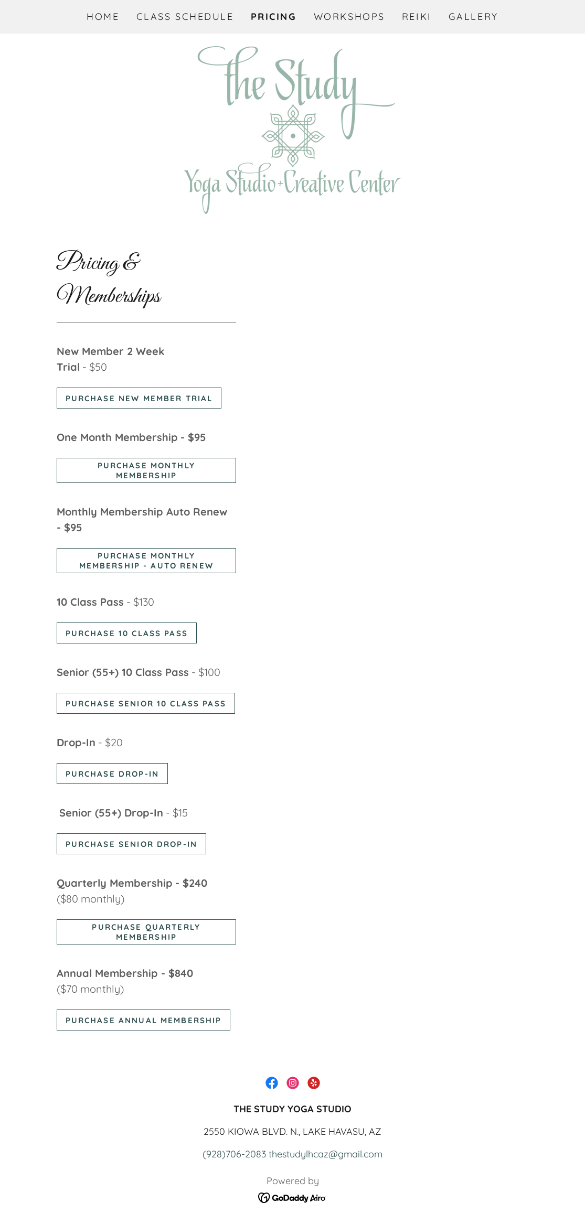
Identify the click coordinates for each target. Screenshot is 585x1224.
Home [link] (103, 16)
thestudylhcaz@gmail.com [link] (325, 1154)
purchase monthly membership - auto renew (146, 561)
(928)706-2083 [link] (234, 1154)
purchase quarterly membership (146, 932)
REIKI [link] (417, 16)
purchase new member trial (139, 398)
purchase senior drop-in (131, 844)
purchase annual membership (144, 1020)
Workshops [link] (349, 16)
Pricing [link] (274, 16)
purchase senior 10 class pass (146, 703)
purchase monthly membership (146, 470)
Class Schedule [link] (185, 16)
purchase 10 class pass (127, 633)
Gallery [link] (473, 16)
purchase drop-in (112, 774)
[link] (292, 128)
